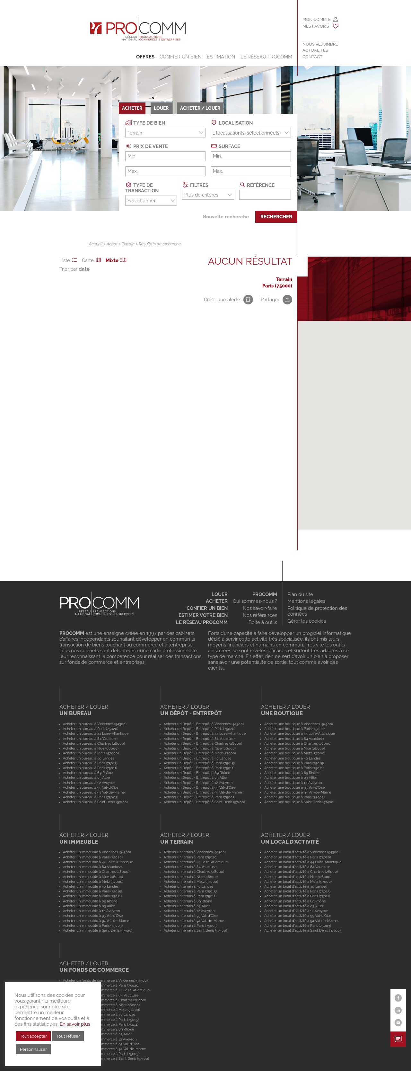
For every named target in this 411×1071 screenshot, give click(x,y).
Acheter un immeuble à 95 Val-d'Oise (93, 915)
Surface (225, 146)
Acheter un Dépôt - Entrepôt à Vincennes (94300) (204, 724)
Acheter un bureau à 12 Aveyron (89, 783)
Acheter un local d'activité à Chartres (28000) (301, 871)
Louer (220, 594)
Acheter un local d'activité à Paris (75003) (297, 925)
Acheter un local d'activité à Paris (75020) (297, 857)
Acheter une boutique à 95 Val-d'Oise (294, 787)
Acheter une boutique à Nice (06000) (294, 748)
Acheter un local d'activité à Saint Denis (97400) (302, 930)
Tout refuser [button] (68, 1036)
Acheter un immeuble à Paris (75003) (93, 925)
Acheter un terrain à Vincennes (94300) (195, 852)
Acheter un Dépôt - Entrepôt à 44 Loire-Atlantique (205, 733)
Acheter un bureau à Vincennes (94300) (95, 724)
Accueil (95, 243)
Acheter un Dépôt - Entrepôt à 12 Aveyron (198, 783)
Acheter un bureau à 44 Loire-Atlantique (95, 733)
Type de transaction (142, 187)
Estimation (221, 57)
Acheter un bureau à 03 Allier (86, 777)
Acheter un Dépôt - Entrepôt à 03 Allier (196, 777)
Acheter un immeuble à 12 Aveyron (91, 911)
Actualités (315, 50)
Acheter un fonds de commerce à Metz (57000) (101, 1010)
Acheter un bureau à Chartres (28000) (94, 743)
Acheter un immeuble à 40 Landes (90, 886)
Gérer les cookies (306, 621)
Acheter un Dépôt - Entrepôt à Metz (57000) (200, 753)
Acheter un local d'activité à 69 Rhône (295, 901)
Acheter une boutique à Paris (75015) (294, 763)
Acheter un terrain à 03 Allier (187, 906)
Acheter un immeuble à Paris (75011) (92, 896)
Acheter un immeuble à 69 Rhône (90, 901)
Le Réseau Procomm (266, 57)
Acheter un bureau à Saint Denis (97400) (95, 802)
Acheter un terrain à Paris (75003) (190, 925)
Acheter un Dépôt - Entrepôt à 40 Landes (197, 758)
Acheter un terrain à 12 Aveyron (189, 911)
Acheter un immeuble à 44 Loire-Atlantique (98, 862)
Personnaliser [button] (33, 1049)
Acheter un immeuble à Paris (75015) (92, 891)
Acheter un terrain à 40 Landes (188, 886)
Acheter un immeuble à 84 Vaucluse (92, 867)
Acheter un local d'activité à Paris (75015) (297, 891)
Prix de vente (146, 146)
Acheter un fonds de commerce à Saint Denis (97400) (106, 1058)
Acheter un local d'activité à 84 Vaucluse (297, 867)
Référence (257, 184)
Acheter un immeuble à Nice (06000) (93, 877)
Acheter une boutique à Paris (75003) (294, 797)
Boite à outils (263, 622)
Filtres (195, 184)
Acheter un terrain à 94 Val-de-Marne (194, 921)
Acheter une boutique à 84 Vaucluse (294, 739)
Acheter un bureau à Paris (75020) (90, 729)
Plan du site (300, 594)
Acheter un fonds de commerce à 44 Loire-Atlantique (106, 990)
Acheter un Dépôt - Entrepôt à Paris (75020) (199, 729)
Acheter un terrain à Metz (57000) (191, 881)
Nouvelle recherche (226, 217)
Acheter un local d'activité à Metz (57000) (298, 881)
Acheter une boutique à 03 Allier (290, 777)
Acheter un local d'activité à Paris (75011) (297, 896)
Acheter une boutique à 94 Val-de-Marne (297, 792)
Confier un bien (181, 57)
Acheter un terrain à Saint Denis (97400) (195, 930)
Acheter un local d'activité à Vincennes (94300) (301, 852)
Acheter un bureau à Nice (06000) (90, 748)
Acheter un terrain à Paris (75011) (190, 896)
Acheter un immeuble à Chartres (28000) (96, 871)
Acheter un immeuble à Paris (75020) (93, 857)
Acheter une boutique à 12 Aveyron (293, 783)
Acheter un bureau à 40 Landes (88, 758)
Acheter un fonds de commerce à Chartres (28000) (104, 1000)
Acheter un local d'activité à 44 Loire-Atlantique (302, 862)
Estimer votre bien (203, 615)
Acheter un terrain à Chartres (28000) (194, 871)
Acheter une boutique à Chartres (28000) (297, 743)
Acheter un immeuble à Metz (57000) (93, 881)
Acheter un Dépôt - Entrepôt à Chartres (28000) (203, 743)
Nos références (260, 615)
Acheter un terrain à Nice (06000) (191, 877)
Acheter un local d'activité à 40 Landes (295, 886)
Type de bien (145, 122)
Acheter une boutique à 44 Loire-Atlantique (299, 733)
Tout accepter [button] (33, 1036)
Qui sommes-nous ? (255, 601)
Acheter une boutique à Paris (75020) (294, 729)
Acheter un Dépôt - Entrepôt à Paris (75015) (199, 763)
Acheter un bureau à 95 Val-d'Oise (90, 787)
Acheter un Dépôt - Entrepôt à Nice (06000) (200, 748)
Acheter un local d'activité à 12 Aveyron (296, 911)
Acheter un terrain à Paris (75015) (190, 891)
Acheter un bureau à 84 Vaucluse (90, 739)
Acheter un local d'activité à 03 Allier (293, 906)
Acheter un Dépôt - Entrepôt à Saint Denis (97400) (204, 802)
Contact (312, 56)
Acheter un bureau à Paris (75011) (90, 768)
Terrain (128, 243)
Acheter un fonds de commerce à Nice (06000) (101, 1005)
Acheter (217, 601)
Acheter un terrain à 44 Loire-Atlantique (196, 862)
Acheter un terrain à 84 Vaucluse (190, 867)
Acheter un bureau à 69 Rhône (88, 773)
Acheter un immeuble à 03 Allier (89, 906)
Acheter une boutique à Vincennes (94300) (298, 724)
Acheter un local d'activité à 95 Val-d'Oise (297, 915)
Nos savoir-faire (260, 608)
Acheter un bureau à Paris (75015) (90, 763)
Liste (69, 260)
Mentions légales (306, 601)
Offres (145, 57)
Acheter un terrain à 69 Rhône (188, 901)
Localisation (232, 122)
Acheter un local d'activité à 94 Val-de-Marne (300, 921)
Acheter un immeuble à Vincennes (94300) (97, 852)
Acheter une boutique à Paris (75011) (294, 768)
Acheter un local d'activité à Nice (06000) (297, 877)
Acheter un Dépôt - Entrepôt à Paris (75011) (199, 768)
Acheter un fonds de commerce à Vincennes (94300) (105, 980)
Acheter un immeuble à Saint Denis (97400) (97, 930)
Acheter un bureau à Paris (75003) (90, 797)
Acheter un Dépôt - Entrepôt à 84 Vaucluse (199, 739)
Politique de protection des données (317, 611)
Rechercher (276, 217)
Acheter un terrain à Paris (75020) (190, 857)
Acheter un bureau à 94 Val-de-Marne (94, 792)
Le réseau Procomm (202, 622)
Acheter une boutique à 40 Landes (292, 758)
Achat (112, 243)
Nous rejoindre (320, 44)
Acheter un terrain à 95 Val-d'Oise (190, 915)
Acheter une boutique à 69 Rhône (291, 773)
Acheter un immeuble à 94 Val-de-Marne (96, 921)
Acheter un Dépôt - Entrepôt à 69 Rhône (197, 773)
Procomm (264, 594)
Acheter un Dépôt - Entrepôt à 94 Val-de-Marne (203, 792)
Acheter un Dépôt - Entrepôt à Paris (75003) (199, 797)
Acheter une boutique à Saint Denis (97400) (299, 802)
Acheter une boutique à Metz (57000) (294, 753)
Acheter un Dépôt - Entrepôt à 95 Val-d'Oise (199, 787)
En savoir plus (75, 1024)
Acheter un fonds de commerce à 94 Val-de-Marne (104, 1049)
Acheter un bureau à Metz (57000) (91, 753)
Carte (92, 260)
